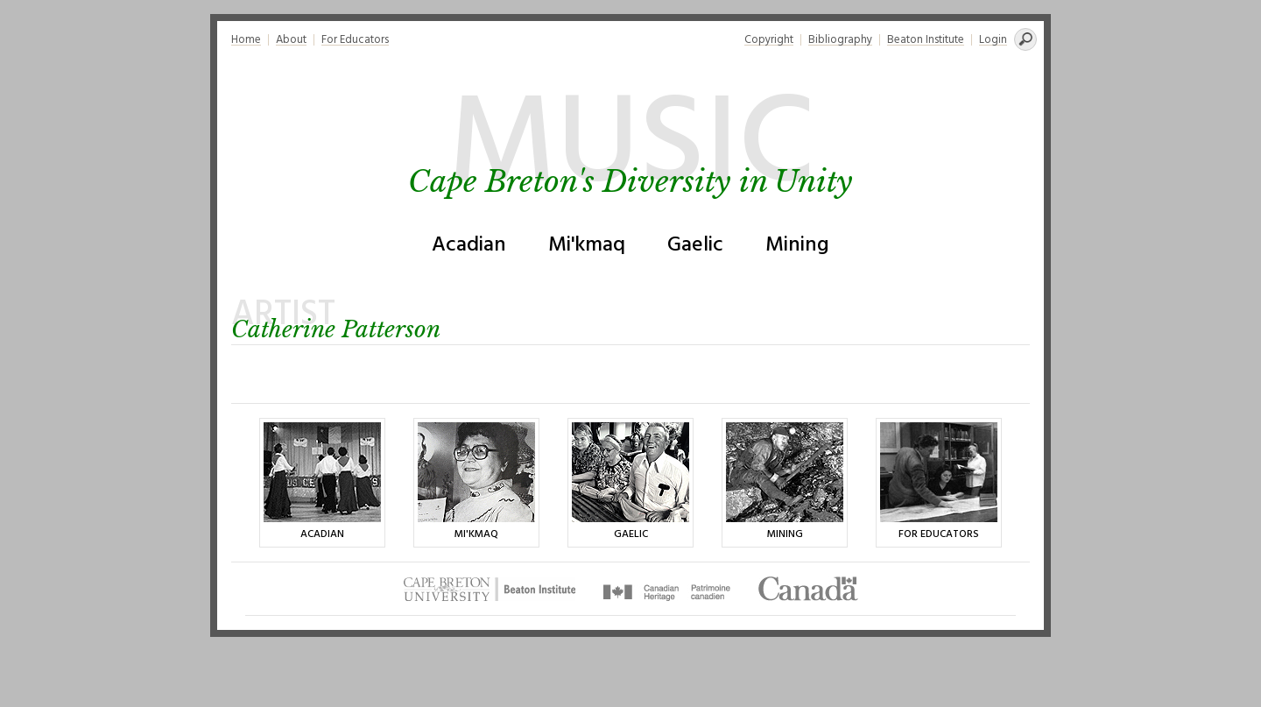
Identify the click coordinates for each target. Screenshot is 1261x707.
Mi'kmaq (586, 245)
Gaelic (695, 245)
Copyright (768, 40)
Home (246, 40)
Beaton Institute (925, 40)
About (291, 40)
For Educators (355, 40)
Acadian (469, 245)
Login (993, 40)
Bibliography (840, 40)
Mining (797, 245)
